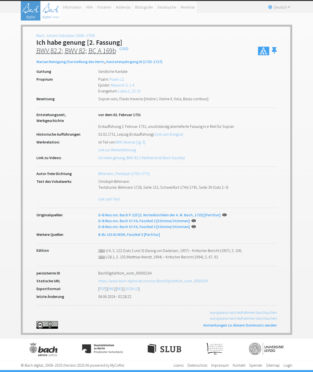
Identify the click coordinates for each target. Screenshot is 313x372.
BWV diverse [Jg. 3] (130, 142)
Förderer (104, 7)
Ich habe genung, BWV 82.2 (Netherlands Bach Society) (141, 157)
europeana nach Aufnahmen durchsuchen (243, 312)
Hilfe (89, 7)
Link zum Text (109, 199)
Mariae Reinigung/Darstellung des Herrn (70, 61)
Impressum (220, 365)
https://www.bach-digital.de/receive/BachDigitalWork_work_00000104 (153, 280)
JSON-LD (132, 288)
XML (111, 288)
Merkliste (188, 7)
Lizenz (179, 365)
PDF (102, 288)
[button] (274, 51)
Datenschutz (197, 365)
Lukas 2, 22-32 (129, 90)
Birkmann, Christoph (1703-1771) (124, 173)
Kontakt (239, 365)
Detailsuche (166, 7)
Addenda (123, 7)
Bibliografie (144, 7)
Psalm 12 (117, 79)
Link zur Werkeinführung (117, 149)
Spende (255, 365)
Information (72, 7)
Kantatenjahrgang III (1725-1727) (134, 61)
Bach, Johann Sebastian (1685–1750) (65, 35)
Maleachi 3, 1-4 (122, 85)
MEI (119, 288)
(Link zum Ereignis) (169, 134)
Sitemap (273, 365)
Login (288, 365)
